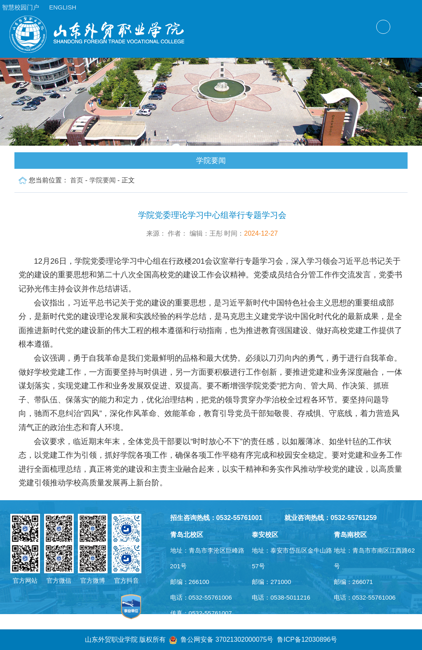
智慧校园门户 (20, 7)
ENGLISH (62, 7)
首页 (76, 180)
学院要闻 (102, 180)
